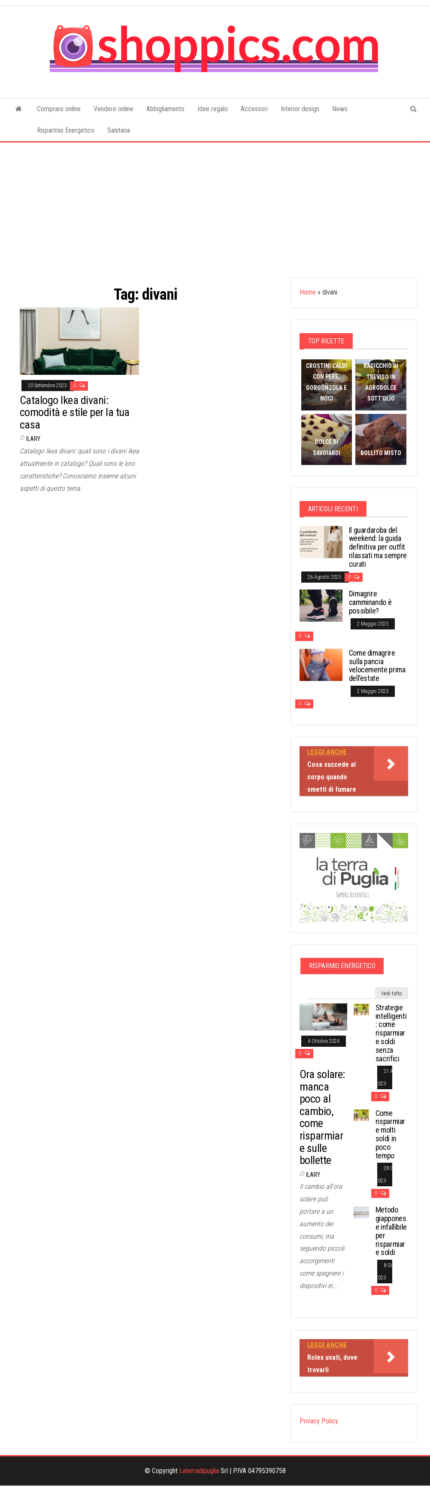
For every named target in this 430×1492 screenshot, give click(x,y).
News (340, 109)
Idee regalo (212, 109)
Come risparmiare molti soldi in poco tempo (390, 1134)
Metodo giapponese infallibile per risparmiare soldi (391, 1231)
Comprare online (59, 109)
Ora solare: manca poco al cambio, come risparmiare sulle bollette (322, 1117)
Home (308, 292)
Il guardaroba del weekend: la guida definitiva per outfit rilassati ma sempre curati (378, 547)
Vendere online (113, 109)
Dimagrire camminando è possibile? (370, 602)
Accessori (254, 109)
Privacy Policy (319, 1421)
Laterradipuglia (199, 1471)
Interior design (300, 109)
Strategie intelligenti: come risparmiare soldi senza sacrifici (391, 1033)
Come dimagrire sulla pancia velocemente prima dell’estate (377, 665)
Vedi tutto (391, 994)
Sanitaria (118, 130)
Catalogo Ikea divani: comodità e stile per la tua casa (75, 412)
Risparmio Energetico (65, 130)
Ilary (33, 438)
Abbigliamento (165, 109)
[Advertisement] (215, 207)
